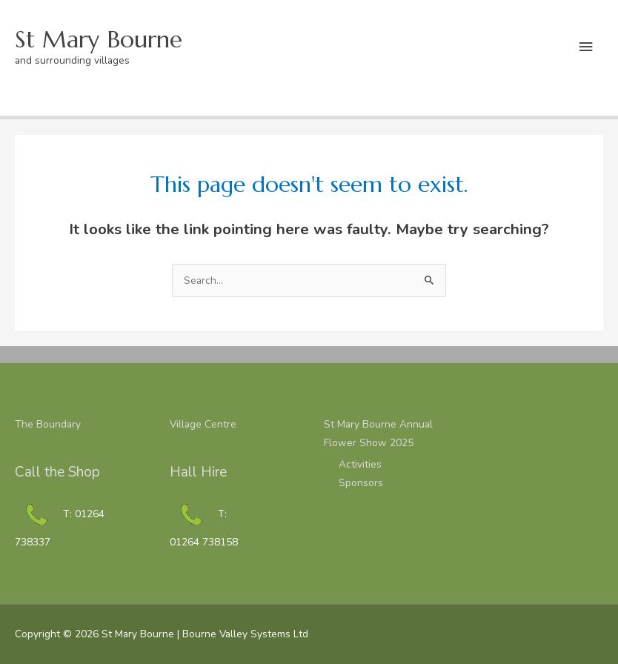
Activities (360, 464)
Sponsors (361, 483)
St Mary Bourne (98, 39)
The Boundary (48, 424)
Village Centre (203, 424)
